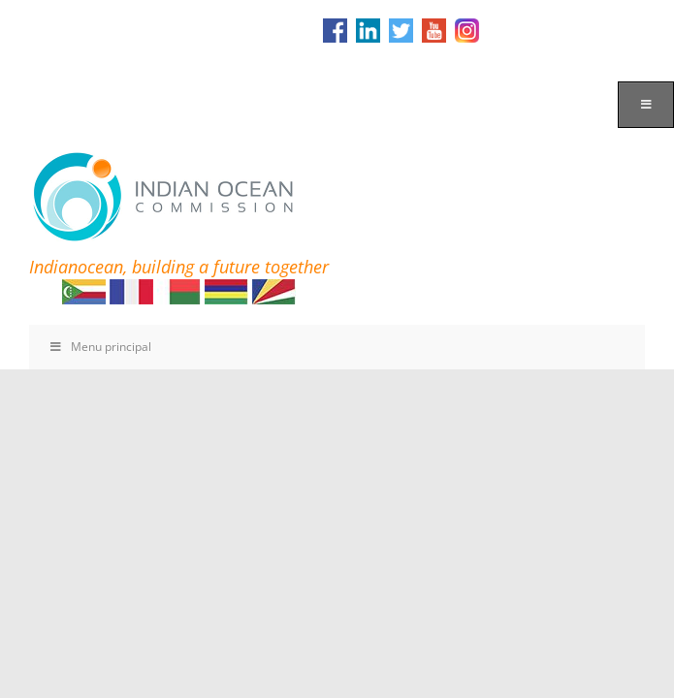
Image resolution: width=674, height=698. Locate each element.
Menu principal (99, 346)
